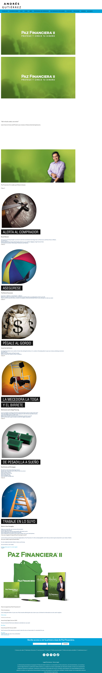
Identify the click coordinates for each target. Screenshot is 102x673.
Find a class (3, 615)
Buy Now (3, 625)
